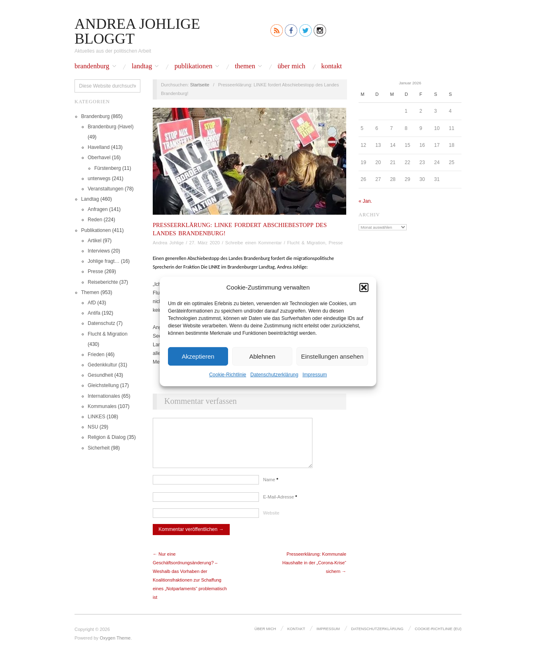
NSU (93, 427)
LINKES (96, 417)
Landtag (142, 66)
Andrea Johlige (168, 242)
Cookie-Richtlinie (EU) (438, 637)
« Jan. (365, 201)
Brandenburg (92, 66)
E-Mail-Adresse (280, 505)
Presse (95, 271)
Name (270, 487)
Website (271, 521)
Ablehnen (262, 355)
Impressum (315, 375)
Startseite (199, 84)
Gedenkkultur (102, 365)
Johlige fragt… (103, 261)
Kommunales (102, 406)
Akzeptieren (198, 355)
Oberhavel (99, 157)
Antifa (94, 313)
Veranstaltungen (106, 189)
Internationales (104, 396)
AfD (92, 303)
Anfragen (98, 209)
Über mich (291, 66)
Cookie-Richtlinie (227, 375)
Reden (95, 220)
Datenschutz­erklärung (274, 375)
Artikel (94, 240)
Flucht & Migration (108, 334)
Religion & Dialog (107, 437)
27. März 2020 (204, 242)
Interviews (99, 251)
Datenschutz (101, 323)
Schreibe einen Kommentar (253, 242)
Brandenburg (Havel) (110, 127)
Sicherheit (99, 448)
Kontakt (331, 66)
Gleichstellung (103, 385)
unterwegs (99, 178)
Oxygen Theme (115, 646)
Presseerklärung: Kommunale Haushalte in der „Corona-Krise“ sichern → (314, 571)
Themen (245, 66)
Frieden (96, 354)
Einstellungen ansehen (332, 355)
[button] (364, 287)
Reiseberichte (103, 282)
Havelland (99, 147)
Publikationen (193, 66)
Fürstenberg (107, 168)
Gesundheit (100, 375)
